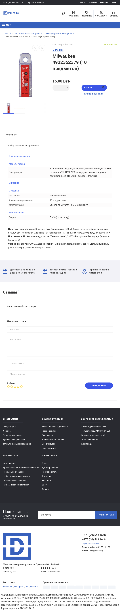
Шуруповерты (9, 427)
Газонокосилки (49, 431)
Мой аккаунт (101, 14)
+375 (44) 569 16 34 (94, 539)
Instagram (18, 587)
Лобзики (7, 431)
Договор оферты (50, 468)
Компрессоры (10, 463)
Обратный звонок (35, 3)
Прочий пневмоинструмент (16, 485)
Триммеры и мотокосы (53, 440)
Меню (7, 25)
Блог (114, 3)
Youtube (34, 587)
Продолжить (99, 386)
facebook (7, 587)
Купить (94, 87)
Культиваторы (49, 448)
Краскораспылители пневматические (21, 468)
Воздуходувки (48, 444)
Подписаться (106, 515)
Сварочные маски (89, 440)
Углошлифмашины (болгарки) (17, 444)
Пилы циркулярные (12, 435)
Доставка (92, 3)
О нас (80, 3)
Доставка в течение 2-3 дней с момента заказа (19, 271)
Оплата (45, 489)
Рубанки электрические (14, 440)
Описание (11, 134)
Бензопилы (47, 435)
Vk (26, 587)
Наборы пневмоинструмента (16, 476)
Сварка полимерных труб (93, 435)
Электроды (86, 444)
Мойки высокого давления (55, 427)
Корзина (113, 14)
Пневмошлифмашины (13, 472)
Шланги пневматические (14, 480)
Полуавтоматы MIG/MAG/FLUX (95, 431)
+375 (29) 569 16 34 (11, 3)
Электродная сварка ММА (93, 427)
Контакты (104, 3)
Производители (49, 472)
